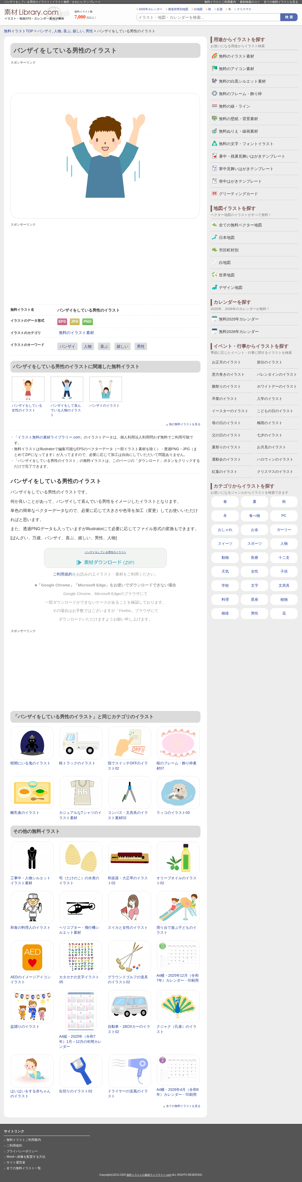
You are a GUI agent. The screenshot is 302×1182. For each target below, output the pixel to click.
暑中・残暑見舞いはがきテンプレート (252, 156)
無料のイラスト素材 (76, 332)
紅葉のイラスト (224, 471)
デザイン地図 (230, 287)
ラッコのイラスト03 (173, 812)
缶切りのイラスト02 (75, 1091)
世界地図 (227, 275)
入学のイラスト (269, 399)
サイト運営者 (16, 1162)
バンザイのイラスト (104, 405)
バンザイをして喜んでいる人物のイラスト (66, 410)
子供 (284, 571)
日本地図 (227, 237)
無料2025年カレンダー (239, 319)
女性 (254, 571)
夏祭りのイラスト (226, 447)
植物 (284, 599)
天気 (225, 571)
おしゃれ (225, 530)
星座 (254, 599)
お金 (254, 530)
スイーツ (225, 543)
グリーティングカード (238, 193)
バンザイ (44, 31)
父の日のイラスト (226, 435)
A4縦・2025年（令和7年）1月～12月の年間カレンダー (80, 1041)
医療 (254, 557)
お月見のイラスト (271, 447)
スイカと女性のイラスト (128, 927)
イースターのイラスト (230, 411)
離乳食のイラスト (25, 812)
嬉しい (78, 31)
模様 (225, 613)
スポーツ (254, 543)
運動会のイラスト (226, 459)
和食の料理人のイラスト (30, 927)
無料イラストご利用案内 (220, 1)
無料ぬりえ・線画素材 (238, 131)
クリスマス (244, 9)
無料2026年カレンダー (239, 331)
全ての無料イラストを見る (281, 1)
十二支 (284, 557)
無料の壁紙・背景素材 (238, 118)
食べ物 (254, 515)
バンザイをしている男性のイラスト (105, 552)
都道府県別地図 (178, 9)
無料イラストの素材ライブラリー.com (149, 1174)
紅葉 (220, 9)
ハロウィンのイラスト (275, 459)
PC (283, 515)
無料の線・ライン (234, 106)
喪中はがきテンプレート (240, 181)
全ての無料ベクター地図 (240, 225)
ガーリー (284, 530)
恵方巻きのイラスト (228, 374)
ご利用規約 (62, 574)
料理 (225, 599)
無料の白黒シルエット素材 (242, 81)
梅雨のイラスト (269, 423)
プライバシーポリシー (22, 1151)
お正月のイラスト (226, 362)
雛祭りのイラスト (226, 386)
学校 (225, 585)
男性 (89, 31)
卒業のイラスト (224, 399)
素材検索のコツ (250, 1)
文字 (254, 585)
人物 (57, 31)
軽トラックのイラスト (77, 763)
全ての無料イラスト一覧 (24, 1168)
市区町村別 (228, 250)
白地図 (198, 9)
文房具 (284, 585)
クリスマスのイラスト (275, 471)
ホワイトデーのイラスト (277, 386)
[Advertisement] (105, 77)
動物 (225, 557)
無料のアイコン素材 (236, 68)
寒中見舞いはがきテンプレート (246, 168)
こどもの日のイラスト (275, 411)
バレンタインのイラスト (277, 374)
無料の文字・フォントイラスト (246, 143)
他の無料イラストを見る (184, 424)
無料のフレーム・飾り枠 (240, 93)
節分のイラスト (269, 362)
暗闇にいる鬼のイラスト (30, 763)
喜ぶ (67, 31)
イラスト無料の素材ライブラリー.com (49, 437)
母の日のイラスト (226, 423)
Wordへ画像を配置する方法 (26, 1157)
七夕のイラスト (269, 435)
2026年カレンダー (150, 9)
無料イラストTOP (18, 31)
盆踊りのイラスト (25, 1026)
